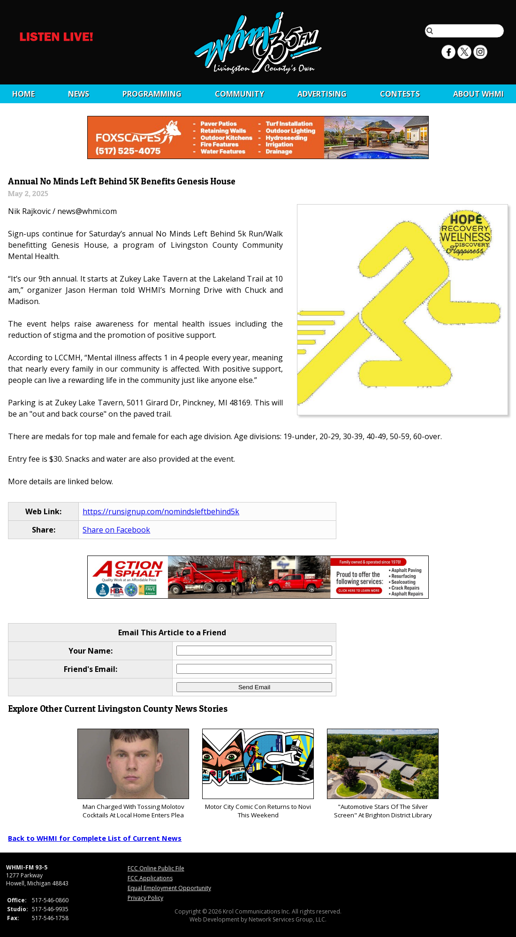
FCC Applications (150, 878)
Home (23, 94)
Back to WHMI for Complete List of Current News (95, 838)
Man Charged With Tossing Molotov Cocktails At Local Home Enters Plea (133, 774)
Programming (152, 94)
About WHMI (478, 94)
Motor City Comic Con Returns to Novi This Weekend (257, 774)
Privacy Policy (145, 898)
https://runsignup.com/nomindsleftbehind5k (161, 511)
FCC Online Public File (156, 868)
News (78, 94)
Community (239, 94)
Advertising (322, 94)
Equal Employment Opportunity (169, 888)
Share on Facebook (116, 530)
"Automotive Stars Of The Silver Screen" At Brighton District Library (382, 774)
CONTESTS (400, 94)
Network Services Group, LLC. (287, 919)
